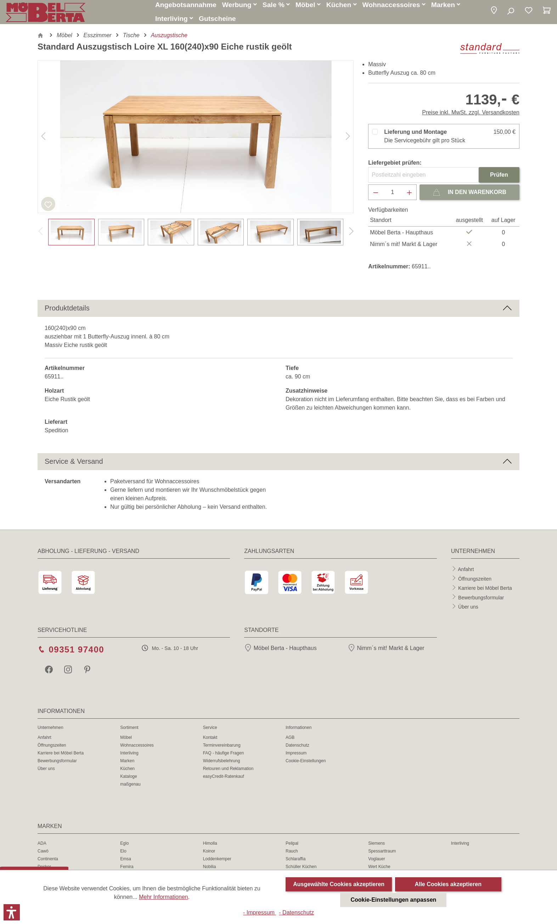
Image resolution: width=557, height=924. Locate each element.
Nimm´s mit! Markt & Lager (386, 652)
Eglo (124, 847)
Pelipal (292, 847)
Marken (127, 765)
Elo (123, 855)
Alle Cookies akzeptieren (448, 884)
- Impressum (259, 912)
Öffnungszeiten (474, 583)
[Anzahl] (393, 196)
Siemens (376, 847)
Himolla (210, 847)
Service (210, 731)
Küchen (127, 772)
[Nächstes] (348, 141)
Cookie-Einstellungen (306, 765)
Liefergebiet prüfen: (394, 167)
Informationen (298, 731)
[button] (494, 13)
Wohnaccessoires (137, 749)
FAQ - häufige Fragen (223, 757)
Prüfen (499, 179)
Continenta (48, 863)
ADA (42, 847)
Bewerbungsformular (481, 601)
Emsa (125, 863)
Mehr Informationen (163, 897)
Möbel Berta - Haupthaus (280, 652)
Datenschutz (297, 749)
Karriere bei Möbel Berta (485, 592)
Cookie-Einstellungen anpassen (394, 900)
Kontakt (210, 741)
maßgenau (130, 788)
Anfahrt (466, 573)
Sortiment (129, 731)
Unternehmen (50, 731)
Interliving (129, 757)
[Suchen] (510, 13)
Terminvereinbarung (222, 749)
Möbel (126, 741)
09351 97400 (76, 653)
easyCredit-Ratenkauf (223, 780)
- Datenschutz (296, 912)
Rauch (292, 855)
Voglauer (376, 863)
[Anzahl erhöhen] (409, 196)
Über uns (468, 611)
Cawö (43, 855)
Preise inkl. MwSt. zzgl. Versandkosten (470, 117)
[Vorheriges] (43, 141)
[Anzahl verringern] (375, 196)
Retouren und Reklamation (228, 772)
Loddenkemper (217, 863)
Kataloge (128, 780)
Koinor (209, 855)
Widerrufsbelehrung (221, 765)
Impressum (296, 757)
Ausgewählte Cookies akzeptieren (338, 884)
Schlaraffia (295, 863)
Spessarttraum (382, 855)
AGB (290, 741)
